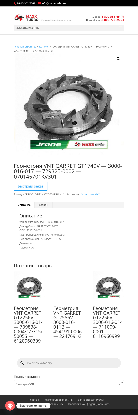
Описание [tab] (24, 205)
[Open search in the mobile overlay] (69, 363)
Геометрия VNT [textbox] (67, 384)
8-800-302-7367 (26, 3)
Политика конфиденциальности (89, 404)
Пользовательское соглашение (44, 404)
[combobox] (69, 382)
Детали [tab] (43, 205)
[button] (118, 59)
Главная (34, 399)
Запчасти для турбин (91, 399)
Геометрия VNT (90, 194)
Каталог (44, 46)
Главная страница (25, 46)
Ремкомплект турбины (58, 399)
